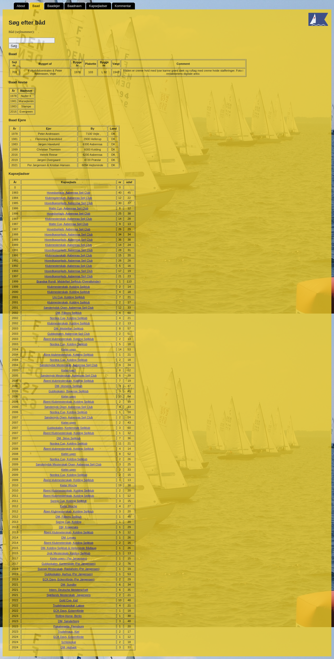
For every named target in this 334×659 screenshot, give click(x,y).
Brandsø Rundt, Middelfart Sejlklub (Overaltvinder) (69, 281)
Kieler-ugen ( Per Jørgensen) (68, 558)
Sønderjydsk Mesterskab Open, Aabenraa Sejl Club (68, 464)
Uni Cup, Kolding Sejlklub (68, 297)
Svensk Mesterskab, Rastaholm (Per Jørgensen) (68, 568)
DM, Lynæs (68, 537)
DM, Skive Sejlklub (69, 438)
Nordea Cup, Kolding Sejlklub (68, 318)
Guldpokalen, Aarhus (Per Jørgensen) (68, 574)
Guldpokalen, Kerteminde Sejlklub (68, 427)
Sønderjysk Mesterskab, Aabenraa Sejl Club (68, 375)
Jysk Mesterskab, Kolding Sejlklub (68, 553)
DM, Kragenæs (68, 527)
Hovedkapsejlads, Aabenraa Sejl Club (69, 203)
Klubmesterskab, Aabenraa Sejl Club (68, 197)
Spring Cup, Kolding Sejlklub (68, 500)
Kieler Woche (68, 485)
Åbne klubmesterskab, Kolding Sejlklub (68, 354)
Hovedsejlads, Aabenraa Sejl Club (68, 192)
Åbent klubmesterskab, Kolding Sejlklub (68, 338)
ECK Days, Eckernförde (68, 610)
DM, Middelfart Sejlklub (68, 328)
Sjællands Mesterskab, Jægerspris (68, 595)
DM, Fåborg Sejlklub (69, 312)
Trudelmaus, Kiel (68, 631)
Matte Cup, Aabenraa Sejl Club (68, 208)
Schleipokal (68, 642)
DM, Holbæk (68, 647)
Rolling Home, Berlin (69, 615)
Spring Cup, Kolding (68, 521)
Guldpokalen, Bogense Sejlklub (68, 391)
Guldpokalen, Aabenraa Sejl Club (68, 333)
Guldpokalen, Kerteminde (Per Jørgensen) (68, 563)
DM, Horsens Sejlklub (68, 386)
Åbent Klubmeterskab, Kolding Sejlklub (68, 532)
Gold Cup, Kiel (68, 600)
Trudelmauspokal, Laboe (68, 605)
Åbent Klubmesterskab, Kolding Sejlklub (68, 401)
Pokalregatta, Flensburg (68, 626)
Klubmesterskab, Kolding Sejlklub (68, 286)
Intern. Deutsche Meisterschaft (68, 589)
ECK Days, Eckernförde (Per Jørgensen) (68, 579)
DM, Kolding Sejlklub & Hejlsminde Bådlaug (68, 548)
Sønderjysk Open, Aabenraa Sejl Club (68, 406)
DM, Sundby (69, 584)
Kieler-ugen (68, 349)
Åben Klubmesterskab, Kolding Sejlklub (69, 511)
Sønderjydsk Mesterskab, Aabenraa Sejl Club (68, 365)
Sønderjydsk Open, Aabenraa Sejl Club (68, 307)
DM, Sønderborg (68, 621)
